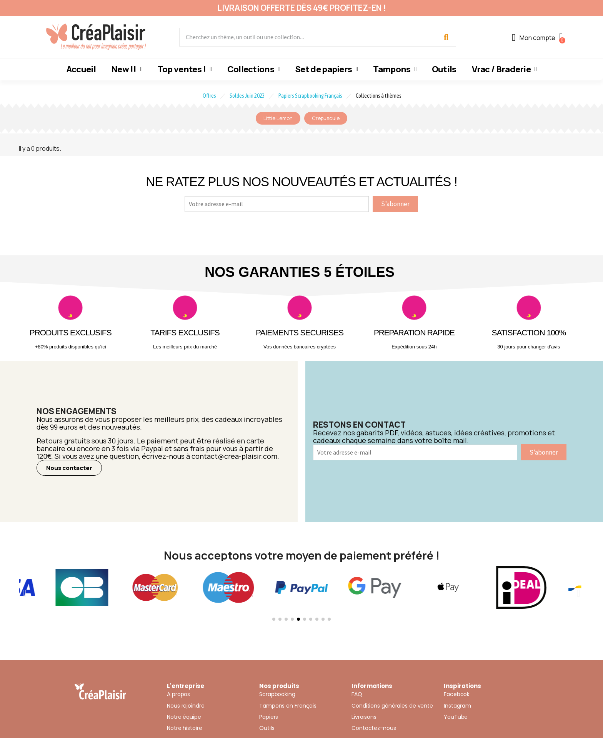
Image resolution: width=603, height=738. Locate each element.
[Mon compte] (533, 38)
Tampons (394, 69)
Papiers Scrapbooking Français (310, 95)
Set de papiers (326, 69)
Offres (209, 95)
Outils (444, 69)
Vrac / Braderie (504, 69)
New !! (126, 69)
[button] (69, 468)
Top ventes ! (185, 69)
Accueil (81, 69)
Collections (253, 69)
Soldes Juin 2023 (247, 95)
